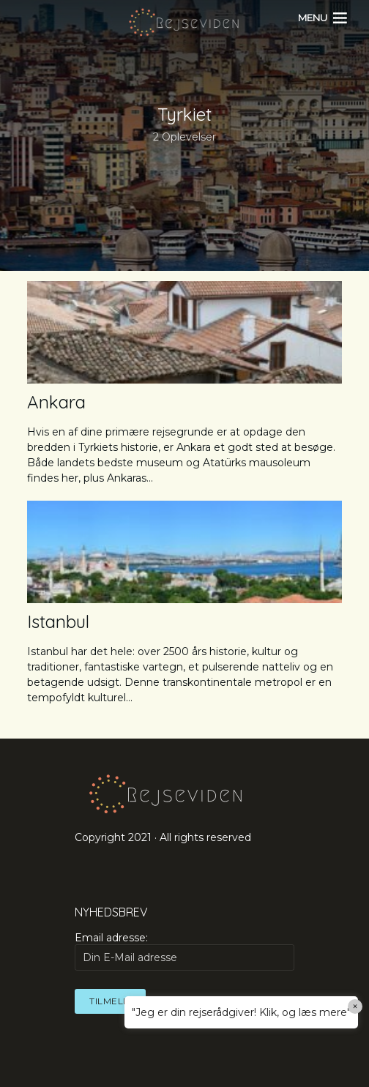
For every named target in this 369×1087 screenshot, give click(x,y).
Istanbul (58, 621)
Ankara (56, 402)
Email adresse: (184, 951)
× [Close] (355, 1006)
